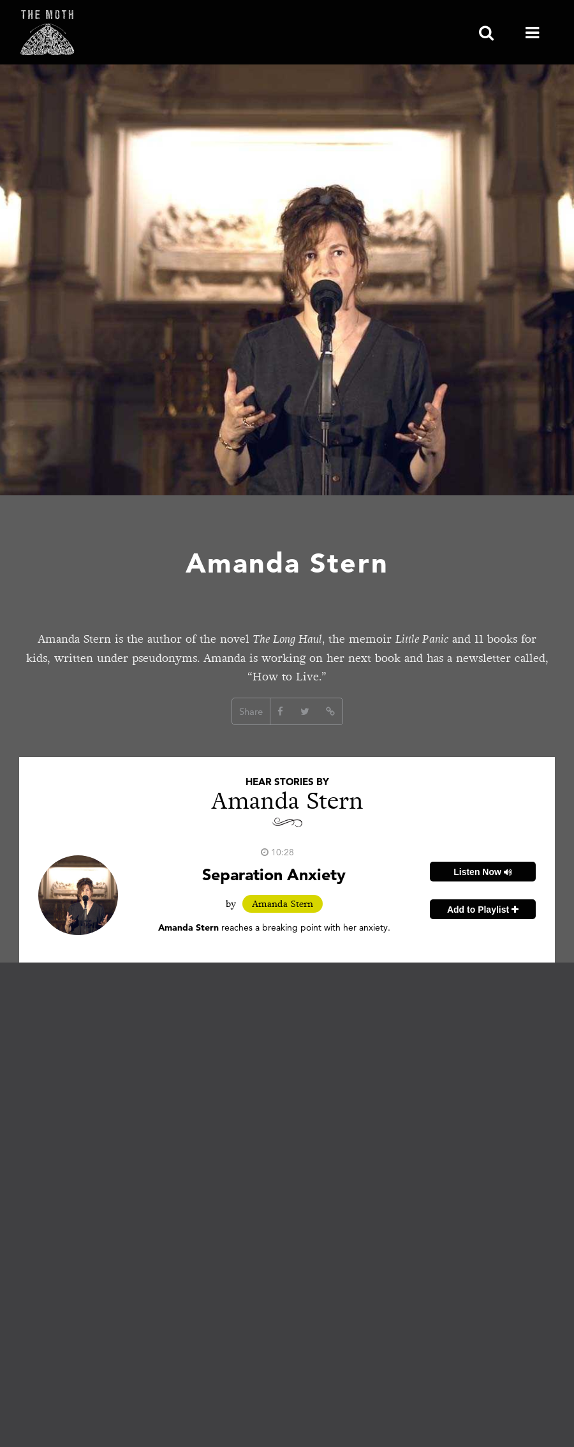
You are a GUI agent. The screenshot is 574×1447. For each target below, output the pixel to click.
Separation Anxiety (274, 874)
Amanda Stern (282, 904)
